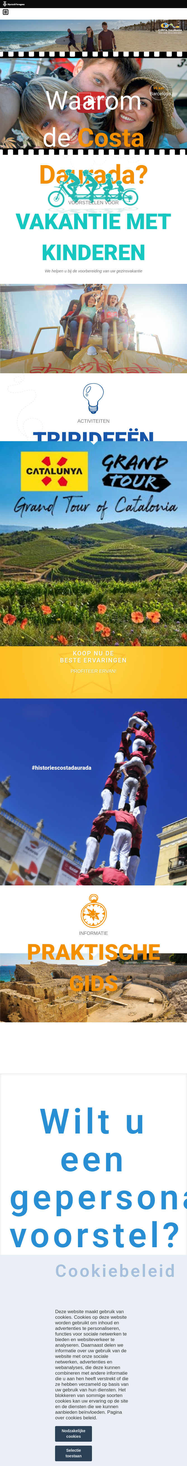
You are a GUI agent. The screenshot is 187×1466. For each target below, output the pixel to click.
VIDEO (101, 98)
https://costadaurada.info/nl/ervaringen (93, 433)
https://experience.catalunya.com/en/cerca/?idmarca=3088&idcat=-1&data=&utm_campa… (93, 710)
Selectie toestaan (73, 1453)
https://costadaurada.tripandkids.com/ (93, 270)
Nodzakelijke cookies (74, 1434)
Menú (8, 8)
